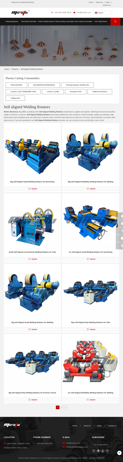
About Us (99, 2)
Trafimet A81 (15, 98)
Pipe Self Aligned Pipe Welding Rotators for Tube (90, 322)
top (119, 453)
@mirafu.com (74, 443)
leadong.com (77, 458)
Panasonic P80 (75, 92)
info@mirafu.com (84, 12)
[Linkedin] (98, 451)
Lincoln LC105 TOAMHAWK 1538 (23, 92)
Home (91, 2)
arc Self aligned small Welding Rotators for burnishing (90, 252)
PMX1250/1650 (16, 85)
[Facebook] (93, 451)
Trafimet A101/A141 (99, 92)
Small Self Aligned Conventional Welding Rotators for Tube (32, 252)
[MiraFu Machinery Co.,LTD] (12, 425)
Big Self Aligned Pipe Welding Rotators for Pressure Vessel (32, 393)
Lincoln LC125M (53, 92)
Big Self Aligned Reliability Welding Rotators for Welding (90, 182)
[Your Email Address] (101, 444)
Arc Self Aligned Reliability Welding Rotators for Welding (90, 393)
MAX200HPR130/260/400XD (44, 85)
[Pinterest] (107, 451)
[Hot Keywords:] (115, 21)
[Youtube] (102, 451)
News (108, 2)
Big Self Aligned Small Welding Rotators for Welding (32, 322)
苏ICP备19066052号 (97, 458)
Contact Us (106, 5)
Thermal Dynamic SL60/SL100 (77, 85)
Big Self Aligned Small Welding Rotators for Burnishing (32, 182)
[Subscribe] (115, 444)
